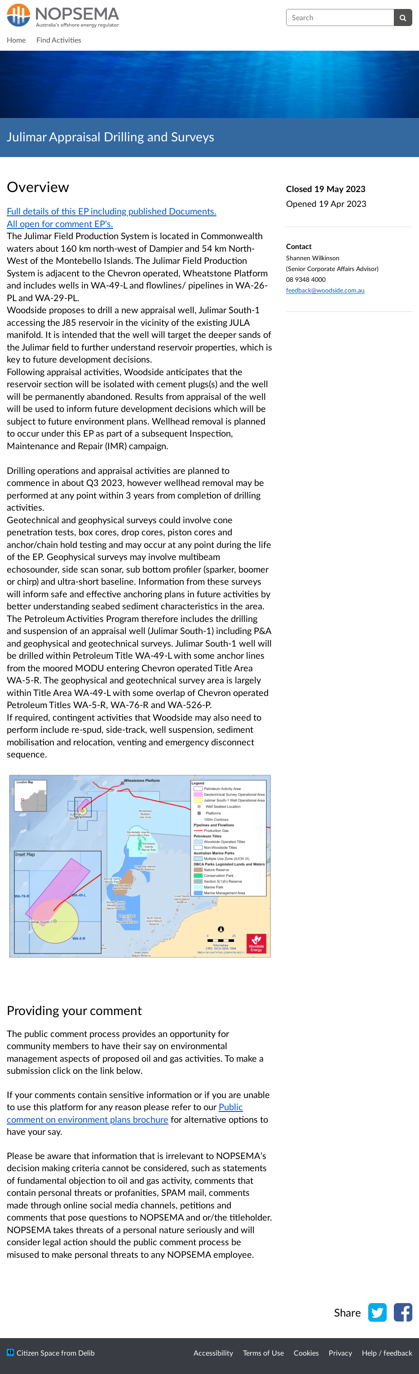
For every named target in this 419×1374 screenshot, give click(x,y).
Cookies (306, 1352)
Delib (86, 1352)
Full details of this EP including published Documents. (111, 211)
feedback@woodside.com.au (325, 290)
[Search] (403, 17)
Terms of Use (263, 1352)
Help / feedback (387, 1352)
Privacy (340, 1352)
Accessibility (213, 1352)
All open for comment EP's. (60, 223)
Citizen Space (38, 1352)
